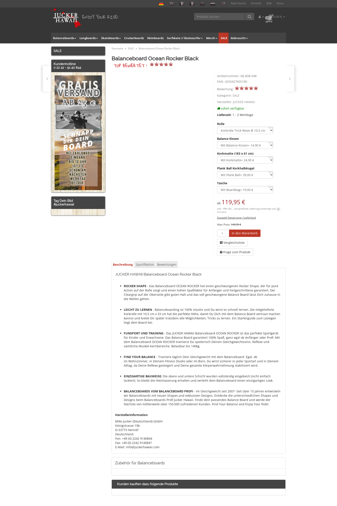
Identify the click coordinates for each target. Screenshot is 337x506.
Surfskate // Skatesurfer (185, 38)
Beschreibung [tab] (123, 264)
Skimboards (155, 38)
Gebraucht (239, 38)
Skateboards (111, 38)
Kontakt (256, 3)
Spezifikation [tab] (145, 264)
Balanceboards (64, 38)
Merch (211, 38)
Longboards (89, 38)
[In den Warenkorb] (244, 233)
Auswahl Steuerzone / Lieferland (236, 217)
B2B (269, 3)
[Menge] (223, 233)
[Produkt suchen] (219, 16)
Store (280, 3)
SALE (224, 38)
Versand (221, 211)
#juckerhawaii (64, 204)
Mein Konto (238, 3)
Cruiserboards (134, 38)
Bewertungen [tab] (166, 264)
